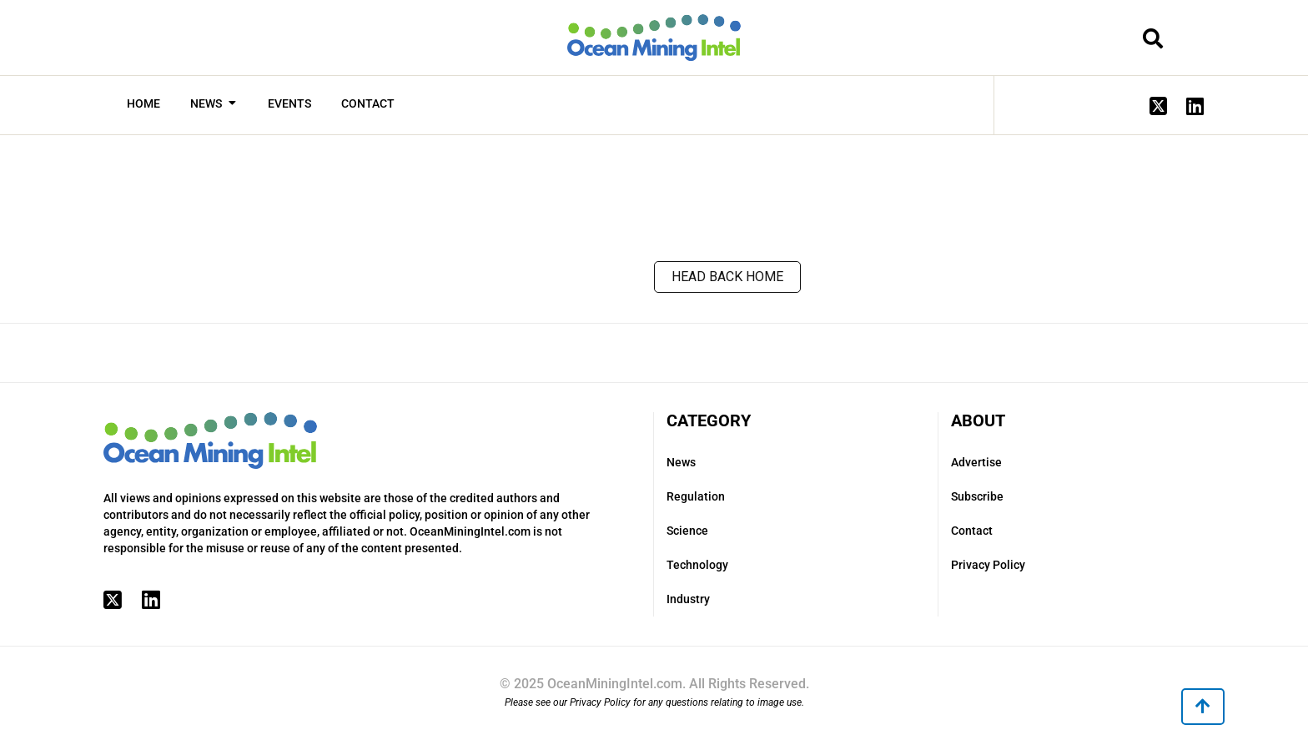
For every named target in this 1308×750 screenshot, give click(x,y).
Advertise (976, 462)
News (681, 462)
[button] (1203, 706)
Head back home (727, 276)
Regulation (696, 496)
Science (687, 530)
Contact (972, 530)
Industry (688, 599)
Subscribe (977, 496)
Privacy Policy (988, 564)
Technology (697, 564)
